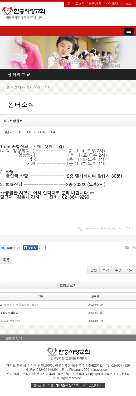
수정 (118, 270)
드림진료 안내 (12, 321)
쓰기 (106, 270)
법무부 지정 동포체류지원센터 (21, 304)
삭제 (130, 270)
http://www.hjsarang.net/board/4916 (108, 228)
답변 (93, 270)
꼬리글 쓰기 (68, 285)
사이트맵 (112, 3)
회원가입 (95, 3)
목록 (6, 260)
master (128, 3)
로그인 (80, 3)
